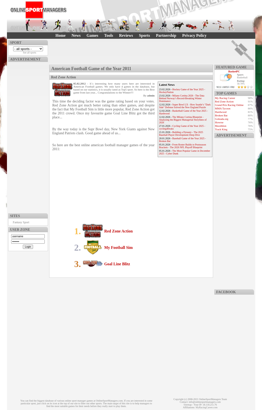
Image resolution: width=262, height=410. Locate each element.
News (76, 35)
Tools (108, 35)
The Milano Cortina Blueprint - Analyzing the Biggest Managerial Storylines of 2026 (183, 120)
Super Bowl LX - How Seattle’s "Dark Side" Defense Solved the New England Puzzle (185, 106)
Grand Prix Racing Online (229, 104)
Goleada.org (221, 118)
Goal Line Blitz (117, 264)
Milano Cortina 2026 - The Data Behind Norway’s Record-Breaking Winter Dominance (181, 98)
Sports (144, 35)
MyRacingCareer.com (207, 407)
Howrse (219, 122)
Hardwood (220, 111)
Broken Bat (221, 115)
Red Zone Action (118, 231)
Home (60, 35)
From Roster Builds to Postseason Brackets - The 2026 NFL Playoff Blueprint (182, 146)
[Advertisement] (28, 136)
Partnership (166, 35)
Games (92, 35)
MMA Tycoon (222, 108)
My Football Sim (118, 247)
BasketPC (234, 71)
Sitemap (188, 404)
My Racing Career (225, 97)
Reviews (126, 35)
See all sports (29, 52)
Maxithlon (220, 125)
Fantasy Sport (21, 222)
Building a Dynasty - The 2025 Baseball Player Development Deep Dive (181, 133)
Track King (221, 129)
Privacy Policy (194, 35)
